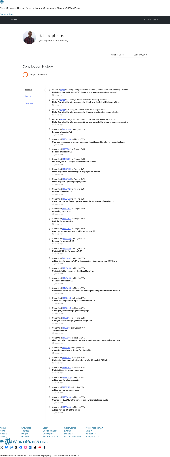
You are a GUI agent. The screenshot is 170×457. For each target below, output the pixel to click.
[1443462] (66, 258)
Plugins (28, 96)
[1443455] (66, 288)
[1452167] (66, 179)
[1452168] (66, 169)
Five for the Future (73, 437)
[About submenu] (60, 8)
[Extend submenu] (30, 8)
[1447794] (66, 218)
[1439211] (66, 328)
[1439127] (66, 377)
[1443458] (66, 268)
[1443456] (66, 278)
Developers (48, 434)
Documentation (50, 431)
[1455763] (66, 149)
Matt (89, 431)
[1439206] (66, 338)
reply (62, 90)
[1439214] (66, 318)
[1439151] (66, 347)
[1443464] (66, 248)
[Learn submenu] (38, 8)
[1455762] (66, 159)
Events (67, 431)
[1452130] (66, 199)
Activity (28, 90)
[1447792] (66, 228)
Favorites (29, 103)
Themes (25, 431)
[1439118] (66, 387)
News (2, 431)
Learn (45, 428)
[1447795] (66, 209)
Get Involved (70, 428)
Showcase (26, 428)
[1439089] (66, 407)
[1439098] (66, 397)
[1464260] (66, 129)
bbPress (91, 434)
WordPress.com (94, 428)
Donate (68, 434)
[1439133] (66, 367)
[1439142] (66, 357)
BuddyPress (92, 437)
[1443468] (66, 238)
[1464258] (66, 139)
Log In (155, 20)
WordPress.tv (50, 437)
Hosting (3, 434)
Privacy (3, 437)
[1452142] (66, 189)
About (3, 428)
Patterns (25, 437)
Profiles (14, 20)
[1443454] (66, 298)
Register (147, 20)
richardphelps (51, 35)
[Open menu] (1, 11)
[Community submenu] (49, 8)
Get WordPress (7, 14)
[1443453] (66, 308)
